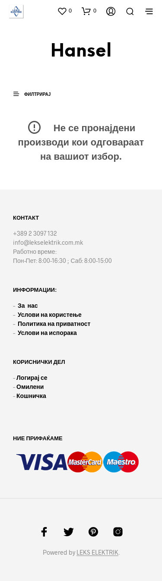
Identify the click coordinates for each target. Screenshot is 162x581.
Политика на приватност (54, 323)
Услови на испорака (47, 332)
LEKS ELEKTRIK (97, 552)
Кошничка (31, 395)
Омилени (30, 386)
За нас (28, 305)
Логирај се (32, 377)
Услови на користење (50, 314)
